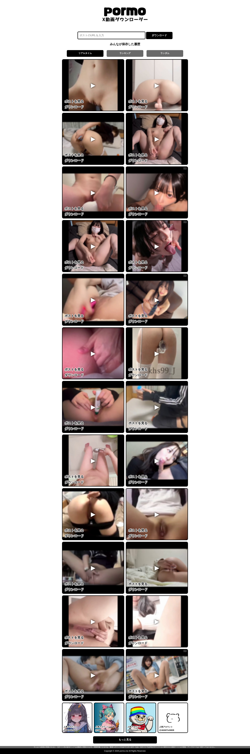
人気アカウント (70, 727)
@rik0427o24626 (166, 730)
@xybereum (132, 730)
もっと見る (125, 739)
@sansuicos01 (70, 730)
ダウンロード (159, 35)
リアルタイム (85, 53)
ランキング (125, 53)
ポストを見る (74, 101)
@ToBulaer (101, 730)
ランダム (164, 53)
